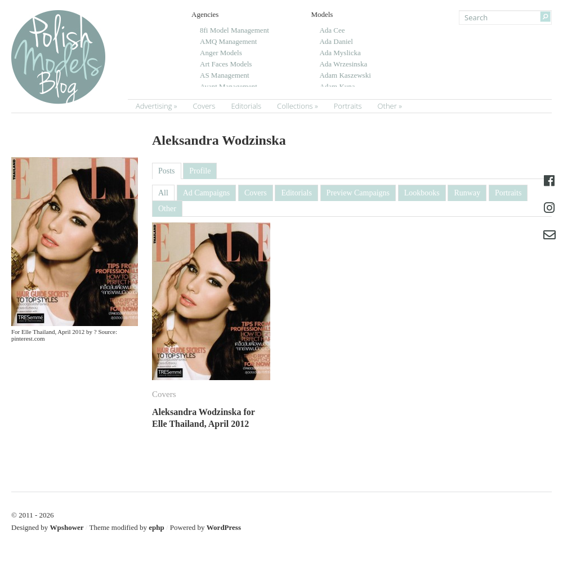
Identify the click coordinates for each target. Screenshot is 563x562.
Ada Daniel (336, 41)
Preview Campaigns (358, 193)
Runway (467, 193)
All (163, 193)
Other (387, 106)
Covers (204, 106)
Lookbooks (422, 193)
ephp (156, 527)
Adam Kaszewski (344, 75)
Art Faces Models (226, 64)
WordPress (224, 527)
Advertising (154, 106)
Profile (200, 171)
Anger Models (221, 52)
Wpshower (67, 527)
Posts (166, 171)
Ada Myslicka (339, 52)
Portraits (348, 106)
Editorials (246, 106)
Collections (295, 106)
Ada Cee (332, 30)
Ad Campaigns (206, 193)
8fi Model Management (234, 30)
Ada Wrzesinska (343, 64)
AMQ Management (228, 41)
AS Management (224, 75)
